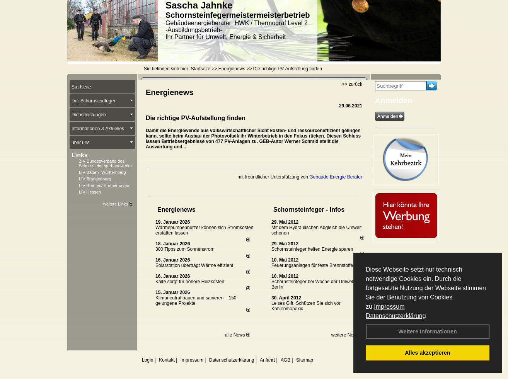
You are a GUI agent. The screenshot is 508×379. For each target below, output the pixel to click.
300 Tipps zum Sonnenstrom (185, 249)
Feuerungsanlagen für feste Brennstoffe (312, 265)
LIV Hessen (90, 192)
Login (147, 360)
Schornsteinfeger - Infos (308, 209)
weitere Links (118, 204)
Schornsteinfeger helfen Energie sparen (312, 249)
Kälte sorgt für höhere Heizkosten (190, 281)
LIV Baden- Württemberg (102, 172)
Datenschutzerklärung (396, 316)
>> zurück (352, 84)
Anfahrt (267, 360)
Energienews (176, 209)
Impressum (389, 306)
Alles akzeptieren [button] (427, 353)
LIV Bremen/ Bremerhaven (104, 185)
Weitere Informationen (427, 331)
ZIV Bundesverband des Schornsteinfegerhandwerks (105, 163)
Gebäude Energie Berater (335, 177)
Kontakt (167, 360)
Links (80, 155)
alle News (237, 335)
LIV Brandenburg (95, 179)
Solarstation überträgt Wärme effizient (194, 265)
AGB (285, 360)
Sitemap (304, 360)
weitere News (347, 335)
